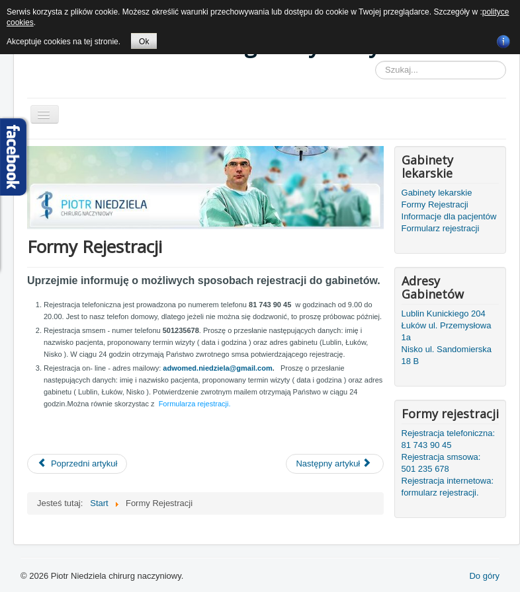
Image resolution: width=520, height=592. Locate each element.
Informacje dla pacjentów (449, 216)
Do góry (484, 576)
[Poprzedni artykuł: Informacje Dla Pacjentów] (77, 464)
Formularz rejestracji (441, 228)
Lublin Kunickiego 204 (444, 313)
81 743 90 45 (427, 445)
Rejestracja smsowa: (441, 457)
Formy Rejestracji (435, 204)
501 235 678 (425, 469)
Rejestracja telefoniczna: (449, 433)
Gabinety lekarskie (437, 193)
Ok (144, 41)
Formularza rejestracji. (195, 404)
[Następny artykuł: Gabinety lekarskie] (335, 464)
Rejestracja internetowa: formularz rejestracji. (448, 487)
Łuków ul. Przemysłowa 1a (447, 331)
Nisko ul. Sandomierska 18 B (447, 355)
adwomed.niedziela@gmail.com (217, 368)
